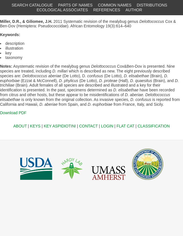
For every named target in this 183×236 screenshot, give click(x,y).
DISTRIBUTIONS (152, 5)
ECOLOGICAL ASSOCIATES (62, 10)
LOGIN (107, 126)
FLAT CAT (126, 126)
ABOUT (20, 126)
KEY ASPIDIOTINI (60, 126)
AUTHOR (134, 10)
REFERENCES (106, 10)
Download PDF (13, 113)
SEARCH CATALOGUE (32, 5)
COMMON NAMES (114, 5)
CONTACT (88, 126)
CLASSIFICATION (154, 126)
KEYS (35, 126)
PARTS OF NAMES (75, 5)
